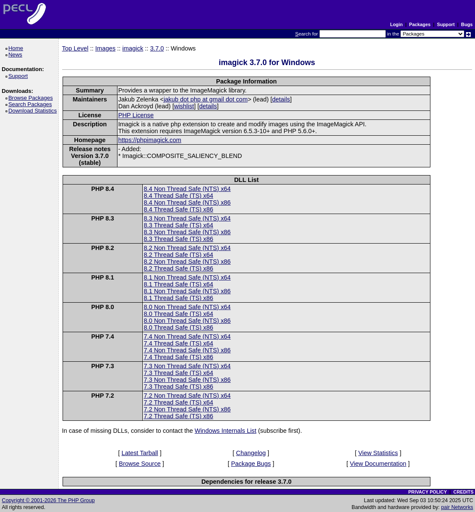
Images (105, 48)
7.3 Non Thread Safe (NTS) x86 (187, 379)
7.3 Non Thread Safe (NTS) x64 (187, 366)
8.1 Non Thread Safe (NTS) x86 (187, 291)
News (16, 54)
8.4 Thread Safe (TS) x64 (178, 195)
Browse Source (140, 463)
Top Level (75, 48)
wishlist (184, 106)
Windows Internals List (225, 430)
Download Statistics (34, 110)
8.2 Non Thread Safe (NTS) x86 (187, 261)
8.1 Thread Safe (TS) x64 (178, 284)
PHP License (136, 115)
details (281, 99)
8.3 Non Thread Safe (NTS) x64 (187, 218)
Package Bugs (251, 463)
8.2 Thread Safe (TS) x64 (178, 254)
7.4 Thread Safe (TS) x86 (178, 357)
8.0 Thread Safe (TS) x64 (178, 313)
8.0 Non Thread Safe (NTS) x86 (187, 320)
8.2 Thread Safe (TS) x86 (178, 268)
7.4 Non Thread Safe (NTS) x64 (187, 336)
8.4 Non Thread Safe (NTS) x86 (187, 202)
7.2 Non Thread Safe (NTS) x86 (187, 409)
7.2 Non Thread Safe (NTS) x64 (187, 395)
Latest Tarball (139, 452)
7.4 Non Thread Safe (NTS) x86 (187, 350)
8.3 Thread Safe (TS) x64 (178, 225)
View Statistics (378, 452)
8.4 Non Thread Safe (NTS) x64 (187, 188)
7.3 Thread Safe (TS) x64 (178, 372)
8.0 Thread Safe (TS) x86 (178, 327)
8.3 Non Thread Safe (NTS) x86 (187, 232)
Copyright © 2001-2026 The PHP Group (48, 500)
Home (17, 48)
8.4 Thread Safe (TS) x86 (178, 209)
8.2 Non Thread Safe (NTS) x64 (187, 247)
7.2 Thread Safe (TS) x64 (178, 402)
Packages (419, 24)
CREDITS (463, 491)
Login (396, 24)
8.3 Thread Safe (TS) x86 (178, 238)
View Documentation (378, 463)
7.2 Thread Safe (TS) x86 (178, 416)
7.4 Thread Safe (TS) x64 (178, 343)
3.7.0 (157, 48)
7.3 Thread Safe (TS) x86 (178, 386)
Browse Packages (32, 98)
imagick (132, 48)
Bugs (467, 24)
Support (445, 24)
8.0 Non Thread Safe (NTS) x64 (187, 307)
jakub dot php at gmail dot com (206, 99)
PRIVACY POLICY (427, 491)
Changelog (251, 452)
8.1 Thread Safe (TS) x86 (178, 298)
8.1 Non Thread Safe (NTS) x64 (187, 277)
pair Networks (457, 507)
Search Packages (31, 104)
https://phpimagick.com (149, 140)
